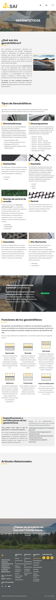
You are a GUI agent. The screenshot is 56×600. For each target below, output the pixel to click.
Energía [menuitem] (17, 573)
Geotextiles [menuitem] (36, 563)
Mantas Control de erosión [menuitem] (36, 575)
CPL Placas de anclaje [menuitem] (36, 580)
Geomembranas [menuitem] (37, 560)
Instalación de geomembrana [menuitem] (28, 560)
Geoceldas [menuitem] (36, 571)
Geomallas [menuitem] (36, 565)
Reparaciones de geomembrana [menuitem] (28, 565)
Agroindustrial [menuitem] (19, 579)
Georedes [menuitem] (35, 569)
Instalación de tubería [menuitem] (27, 570)
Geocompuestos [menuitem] (37, 567)
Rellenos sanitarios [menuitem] (17, 566)
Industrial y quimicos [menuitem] (18, 570)
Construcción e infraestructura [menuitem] (19, 562)
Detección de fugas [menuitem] (28, 573)
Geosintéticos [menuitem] (37, 558)
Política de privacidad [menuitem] (49, 596)
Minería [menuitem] (17, 558)
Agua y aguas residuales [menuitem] (19, 576)
